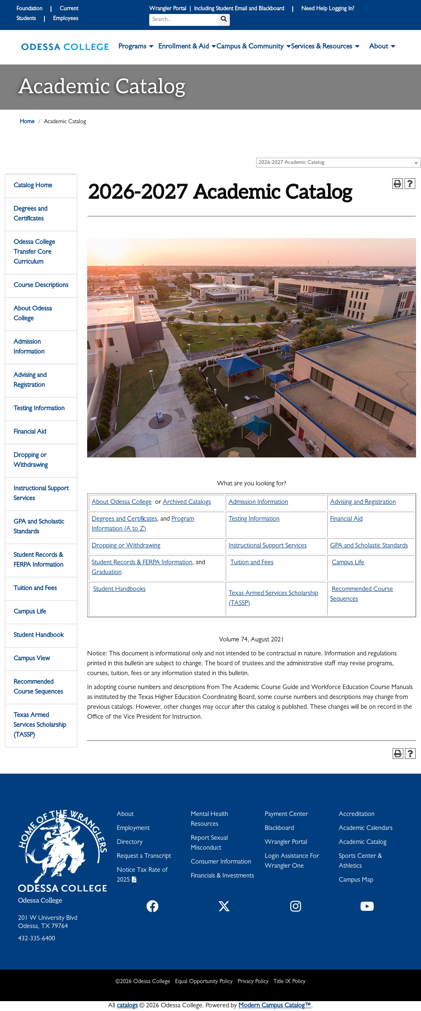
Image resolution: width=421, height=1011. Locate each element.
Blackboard (279, 828)
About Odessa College (33, 314)
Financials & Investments (222, 876)
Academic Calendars (366, 828)
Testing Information (39, 409)
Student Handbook (38, 635)
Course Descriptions (41, 286)
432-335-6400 (36, 939)
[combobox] (338, 163)
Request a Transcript (144, 856)
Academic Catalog (362, 842)
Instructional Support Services (41, 494)
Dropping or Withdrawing (31, 461)
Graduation (107, 573)
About (125, 814)
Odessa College (40, 901)
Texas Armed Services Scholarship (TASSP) (40, 725)
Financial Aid (30, 432)
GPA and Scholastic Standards (39, 527)
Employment (133, 828)
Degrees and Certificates (30, 214)
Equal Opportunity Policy (204, 982)
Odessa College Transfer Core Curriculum (34, 252)
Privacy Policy (253, 982)
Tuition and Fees (35, 589)
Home (27, 122)
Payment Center (286, 814)
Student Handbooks (119, 589)
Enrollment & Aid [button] (183, 47)
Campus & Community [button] (250, 47)
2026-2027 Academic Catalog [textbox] (291, 162)
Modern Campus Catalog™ (274, 1006)
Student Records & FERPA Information (38, 560)
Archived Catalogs (187, 502)
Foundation (29, 9)
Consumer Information (221, 862)
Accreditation (357, 814)
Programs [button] (132, 47)
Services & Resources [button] (321, 47)
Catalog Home (33, 186)
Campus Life (30, 612)
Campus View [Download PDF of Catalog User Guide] (32, 659)
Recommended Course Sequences (38, 687)
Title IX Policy (289, 982)
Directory (130, 842)
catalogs (127, 1006)
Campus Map (356, 880)
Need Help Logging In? (327, 9)
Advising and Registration (30, 380)
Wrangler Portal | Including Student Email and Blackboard (216, 9)
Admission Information (29, 347)
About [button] (378, 47)
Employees (65, 19)
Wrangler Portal (286, 842)
